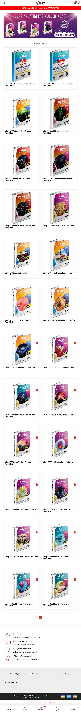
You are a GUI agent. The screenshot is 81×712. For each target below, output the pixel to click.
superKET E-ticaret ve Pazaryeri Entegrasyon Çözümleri (40, 702)
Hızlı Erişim (34, 674)
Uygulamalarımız (11, 682)
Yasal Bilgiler (15, 674)
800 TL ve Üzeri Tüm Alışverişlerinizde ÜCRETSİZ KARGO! (40, 8)
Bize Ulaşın (65, 674)
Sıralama (44, 43)
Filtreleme (37, 43)
